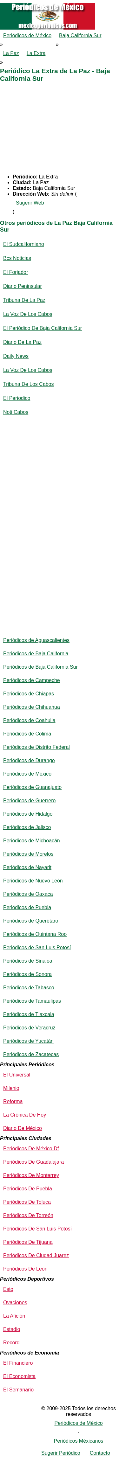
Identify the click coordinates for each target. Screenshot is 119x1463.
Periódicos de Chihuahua (31, 707)
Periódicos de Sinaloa (27, 961)
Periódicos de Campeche (31, 680)
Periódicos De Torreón (28, 1215)
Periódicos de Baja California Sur (40, 667)
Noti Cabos (15, 412)
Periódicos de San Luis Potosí (37, 947)
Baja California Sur (80, 35)
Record (11, 1342)
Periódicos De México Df (31, 1148)
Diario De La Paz (22, 342)
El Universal (16, 1074)
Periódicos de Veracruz (29, 1027)
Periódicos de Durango (29, 760)
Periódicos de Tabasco (28, 987)
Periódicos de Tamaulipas (32, 1001)
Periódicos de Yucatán (28, 1041)
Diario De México (22, 1128)
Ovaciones (15, 1302)
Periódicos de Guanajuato (32, 787)
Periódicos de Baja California (35, 653)
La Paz (11, 53)
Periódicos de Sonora (27, 974)
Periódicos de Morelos (28, 854)
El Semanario (18, 1389)
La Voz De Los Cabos (27, 314)
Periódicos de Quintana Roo (35, 934)
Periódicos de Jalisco (27, 827)
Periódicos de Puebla (27, 907)
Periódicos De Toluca (27, 1202)
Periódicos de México (27, 35)
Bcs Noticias (17, 258)
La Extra (36, 53)
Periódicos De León (25, 1268)
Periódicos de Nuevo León (33, 880)
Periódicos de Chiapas (28, 693)
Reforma (13, 1101)
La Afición (14, 1316)
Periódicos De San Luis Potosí (37, 1228)
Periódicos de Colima (27, 733)
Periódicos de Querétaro (30, 920)
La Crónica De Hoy (24, 1115)
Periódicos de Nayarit (27, 867)
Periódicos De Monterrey (31, 1175)
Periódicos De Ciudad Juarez (36, 1255)
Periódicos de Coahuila (29, 720)
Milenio (11, 1088)
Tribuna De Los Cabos (28, 384)
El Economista (19, 1376)
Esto (8, 1289)
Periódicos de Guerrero (29, 800)
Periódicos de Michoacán (31, 840)
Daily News (16, 356)
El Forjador (15, 272)
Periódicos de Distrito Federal (36, 747)
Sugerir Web (30, 203)
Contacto (100, 1453)
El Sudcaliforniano (23, 244)
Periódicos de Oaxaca (28, 894)
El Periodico (16, 398)
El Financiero (18, 1363)
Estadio (11, 1329)
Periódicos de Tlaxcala (28, 1014)
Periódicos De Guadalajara (33, 1162)
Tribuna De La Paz (24, 300)
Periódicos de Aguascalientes (36, 640)
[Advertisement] (59, 129)
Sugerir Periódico (60, 1453)
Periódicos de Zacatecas (31, 1054)
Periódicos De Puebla (27, 1188)
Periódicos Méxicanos (78, 1441)
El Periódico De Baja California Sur (42, 328)
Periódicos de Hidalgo (28, 814)
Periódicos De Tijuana (28, 1242)
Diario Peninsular (22, 286)
